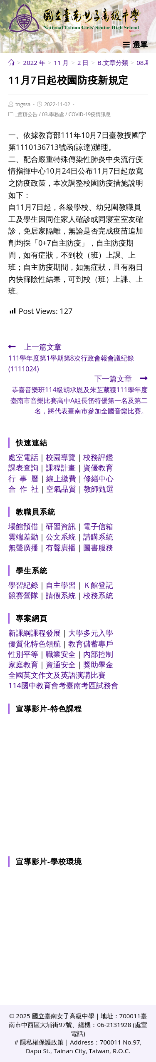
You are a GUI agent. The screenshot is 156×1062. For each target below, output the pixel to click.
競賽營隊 (23, 595)
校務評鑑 (98, 457)
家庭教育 (23, 664)
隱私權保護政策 (42, 1042)
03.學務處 (53, 114)
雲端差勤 (23, 537)
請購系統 (98, 537)
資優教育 (98, 468)
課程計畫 (61, 468)
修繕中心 (99, 478)
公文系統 (61, 537)
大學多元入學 (90, 633)
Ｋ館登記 (98, 585)
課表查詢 (23, 468)
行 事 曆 (23, 478)
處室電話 (23, 457)
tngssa (22, 104)
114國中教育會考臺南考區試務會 (63, 685)
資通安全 (61, 664)
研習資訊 (61, 526)
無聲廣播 (23, 547)
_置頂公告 (26, 114)
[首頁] (11, 62)
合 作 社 (23, 489)
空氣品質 (61, 489)
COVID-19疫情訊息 (89, 114)
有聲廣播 (61, 547)
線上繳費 (61, 478)
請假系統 (61, 595)
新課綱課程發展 (34, 633)
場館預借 (23, 526)
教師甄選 (99, 489)
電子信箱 (98, 526)
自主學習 (61, 585)
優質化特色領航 (34, 644)
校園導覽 (61, 457)
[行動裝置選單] (135, 45)
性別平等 (23, 654)
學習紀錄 (23, 585)
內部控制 (98, 654)
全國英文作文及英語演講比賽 (57, 675)
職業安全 (61, 654)
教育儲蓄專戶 (90, 644)
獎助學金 (98, 664)
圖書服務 (98, 547)
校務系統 (98, 595)
